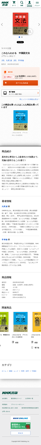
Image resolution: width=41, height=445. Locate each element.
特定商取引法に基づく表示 (10, 408)
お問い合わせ (6, 411)
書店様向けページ (16, 398)
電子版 (37, 348)
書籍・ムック (13, 371)
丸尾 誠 (4, 206)
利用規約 (4, 404)
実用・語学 (25, 371)
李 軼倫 (4, 239)
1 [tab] (19, 37)
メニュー (37, 5)
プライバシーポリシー (17, 404)
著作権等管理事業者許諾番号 (30, 408)
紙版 (16, 342)
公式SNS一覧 (29, 398)
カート (14, 5)
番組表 (20, 433)
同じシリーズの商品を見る (30, 99)
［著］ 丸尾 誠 (6, 60)
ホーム (4, 371)
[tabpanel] (20, 24)
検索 (21, 5)
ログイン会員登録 (29, 5)
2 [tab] (21, 37)
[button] (1, 25)
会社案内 (4, 398)
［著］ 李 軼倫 (18, 60)
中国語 (34, 371)
